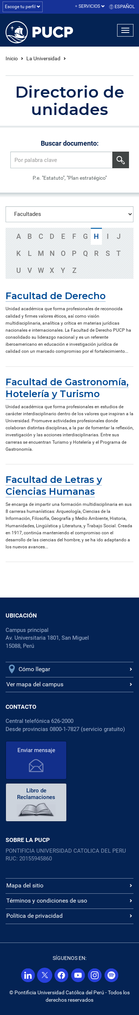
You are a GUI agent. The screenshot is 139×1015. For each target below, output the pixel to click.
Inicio (12, 58)
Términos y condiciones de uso (46, 900)
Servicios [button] (92, 6)
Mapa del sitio (24, 885)
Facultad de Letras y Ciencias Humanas (54, 485)
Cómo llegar (34, 669)
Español (125, 6)
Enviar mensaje (36, 750)
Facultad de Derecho (56, 295)
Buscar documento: (70, 143)
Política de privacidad (34, 915)
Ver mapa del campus (34, 684)
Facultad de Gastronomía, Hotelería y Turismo (67, 387)
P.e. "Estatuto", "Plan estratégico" (70, 178)
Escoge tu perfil (22, 6)
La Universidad (43, 58)
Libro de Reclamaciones (36, 794)
